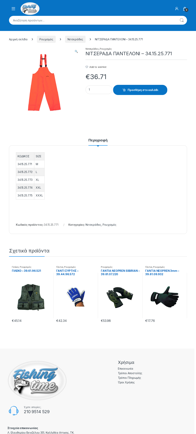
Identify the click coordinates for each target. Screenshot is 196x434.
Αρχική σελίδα (18, 39)
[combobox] (92, 20)
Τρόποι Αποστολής (130, 373)
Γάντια (59, 267)
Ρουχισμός (46, 39)
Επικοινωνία (125, 368)
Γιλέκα (15, 267)
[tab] (98, 142)
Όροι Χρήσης (126, 382)
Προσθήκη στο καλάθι (143, 90)
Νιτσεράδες (75, 39)
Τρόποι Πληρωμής (129, 377)
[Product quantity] (99, 89)
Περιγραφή (98, 140)
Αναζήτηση (181, 20)
